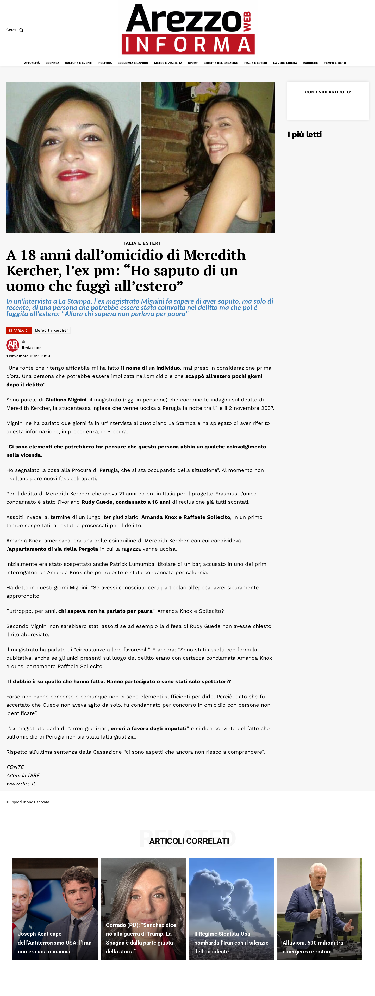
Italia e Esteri (140, 243)
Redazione (32, 347)
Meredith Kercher (51, 330)
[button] (16, 29)
